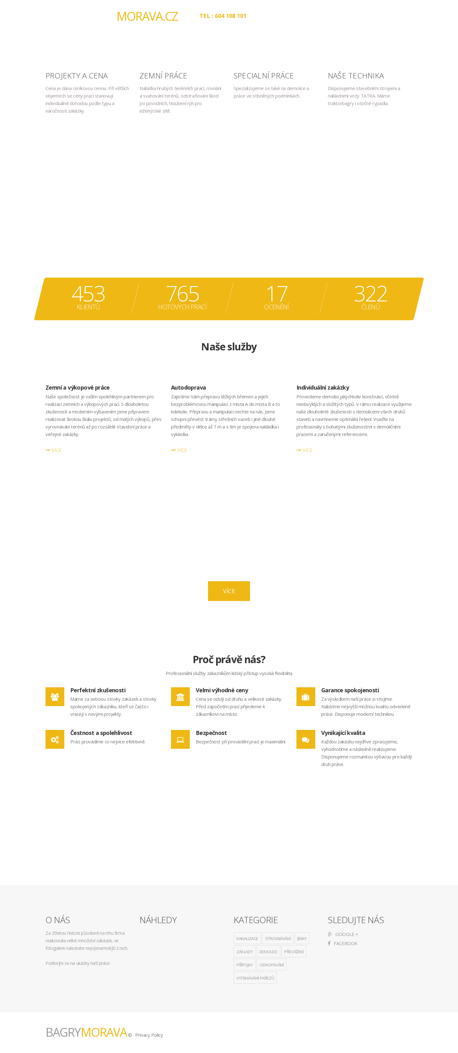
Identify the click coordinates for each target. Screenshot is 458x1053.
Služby (300, 15)
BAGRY (129, 16)
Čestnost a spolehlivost (101, 733)
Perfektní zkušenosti (97, 690)
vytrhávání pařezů (255, 978)
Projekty (336, 15)
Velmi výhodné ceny (222, 690)
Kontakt (376, 15)
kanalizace (247, 938)
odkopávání (271, 965)
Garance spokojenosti (350, 690)
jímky (302, 938)
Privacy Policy (149, 1035)
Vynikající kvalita (343, 733)
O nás (267, 15)
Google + (343, 934)
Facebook (343, 943)
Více (229, 591)
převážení (293, 952)
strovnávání (278, 938)
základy (245, 952)
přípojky (245, 965)
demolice (268, 952)
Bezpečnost (211, 733)
